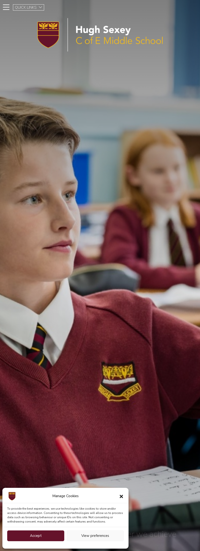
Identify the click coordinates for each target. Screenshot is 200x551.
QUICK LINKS (28, 7)
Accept (36, 535)
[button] (121, 496)
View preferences (95, 535)
